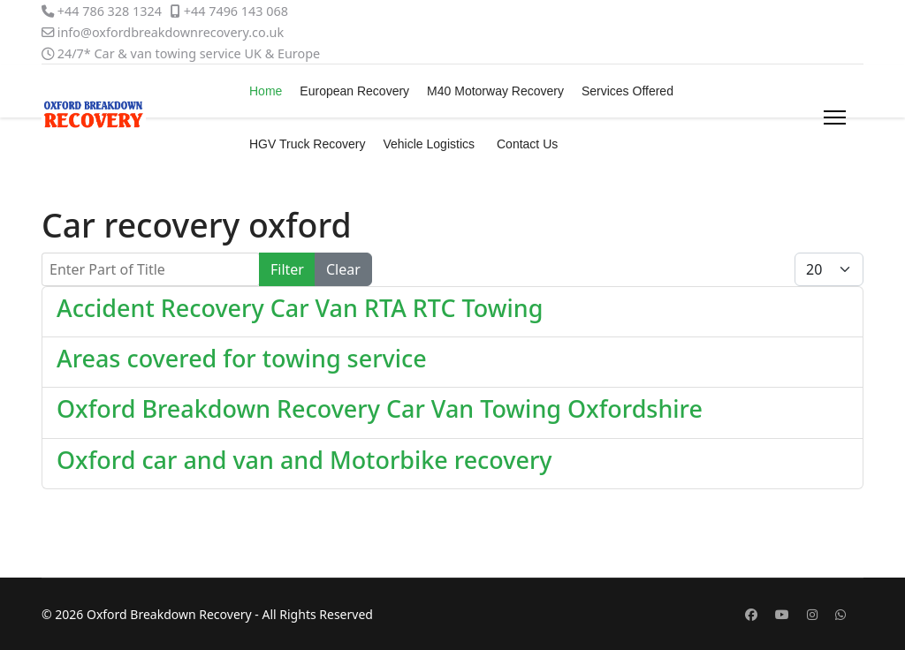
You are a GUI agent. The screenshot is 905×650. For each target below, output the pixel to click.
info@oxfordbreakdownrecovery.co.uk (170, 32)
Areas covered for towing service (242, 358)
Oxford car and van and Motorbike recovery (304, 459)
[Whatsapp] (840, 614)
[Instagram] (812, 614)
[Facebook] (751, 614)
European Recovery (354, 91)
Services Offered (627, 91)
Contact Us (527, 144)
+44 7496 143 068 (236, 11)
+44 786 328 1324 (109, 11)
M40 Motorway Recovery (495, 91)
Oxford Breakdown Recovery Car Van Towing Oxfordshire (380, 408)
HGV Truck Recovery (307, 144)
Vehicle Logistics (429, 144)
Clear (343, 269)
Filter (287, 269)
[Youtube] (782, 614)
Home (265, 91)
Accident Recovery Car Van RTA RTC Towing (300, 307)
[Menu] (835, 117)
